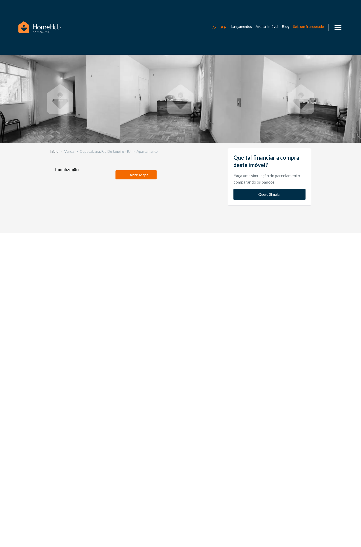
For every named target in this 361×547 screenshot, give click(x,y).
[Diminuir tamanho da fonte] (214, 27)
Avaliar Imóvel (267, 26)
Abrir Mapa (136, 430)
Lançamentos (241, 26)
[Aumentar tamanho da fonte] (223, 27)
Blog (285, 26)
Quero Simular (269, 240)
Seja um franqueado (308, 26)
